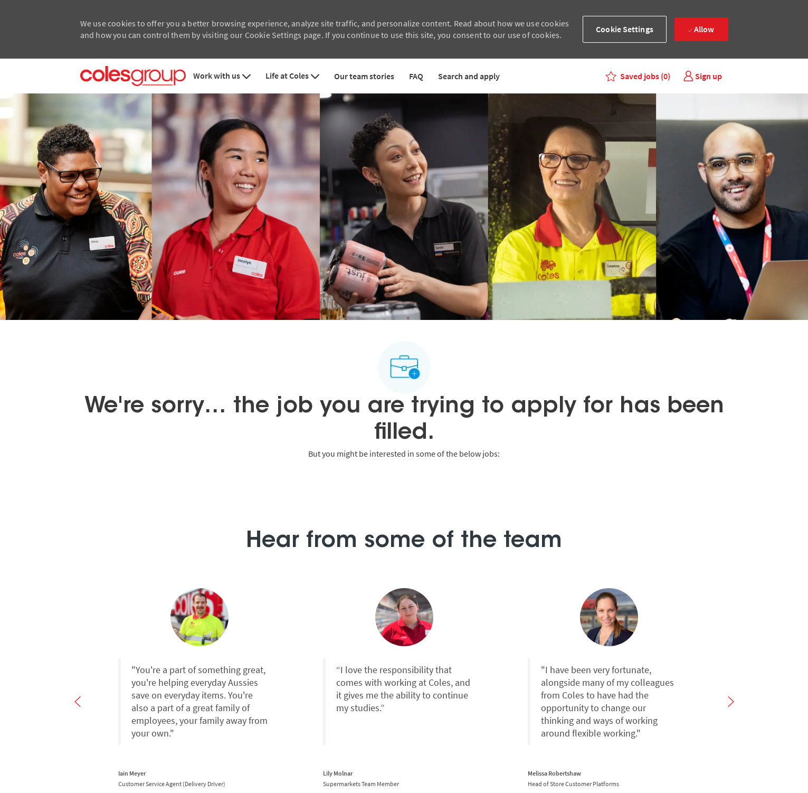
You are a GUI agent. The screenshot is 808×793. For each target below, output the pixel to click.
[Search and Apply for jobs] (404, 752)
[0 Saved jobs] (638, 76)
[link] (702, 76)
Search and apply (469, 76)
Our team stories (364, 76)
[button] (625, 29)
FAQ (416, 76)
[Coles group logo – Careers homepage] (133, 76)
